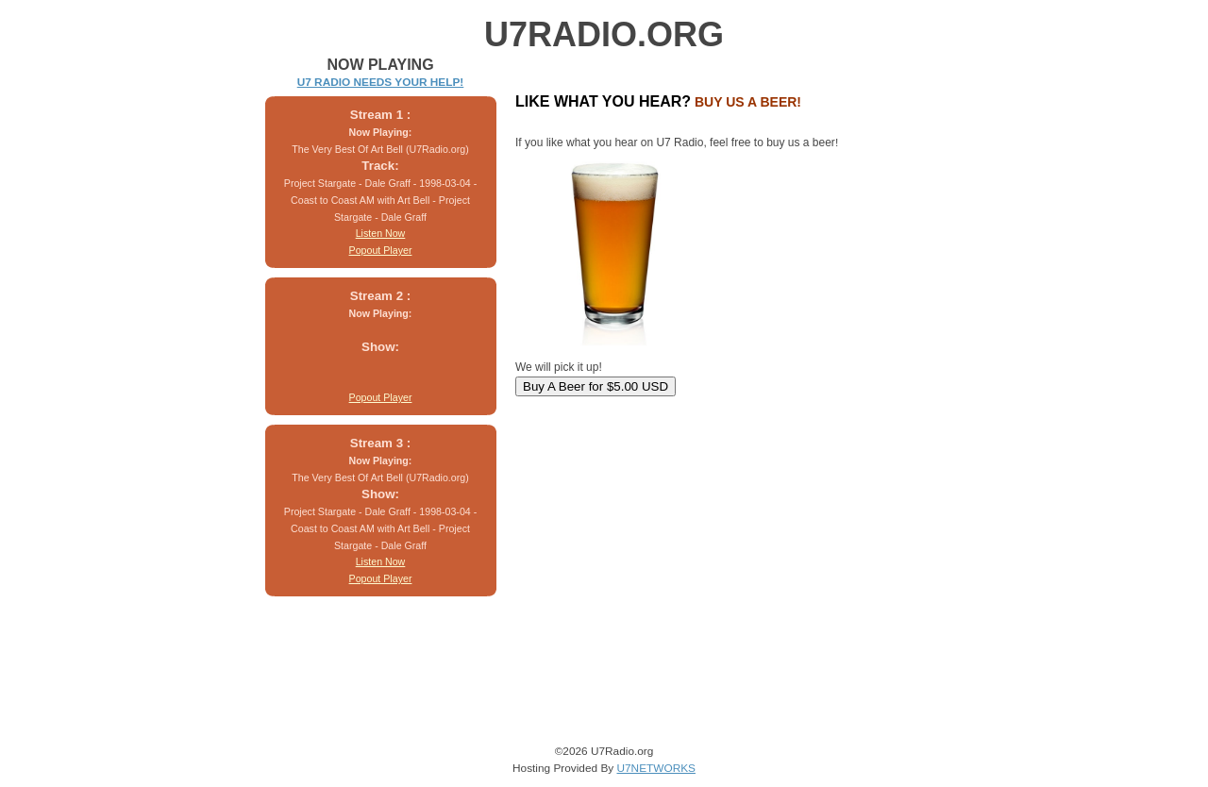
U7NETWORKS (655, 768)
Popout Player (380, 250)
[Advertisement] (625, 518)
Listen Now (381, 233)
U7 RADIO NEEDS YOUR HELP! (380, 82)
